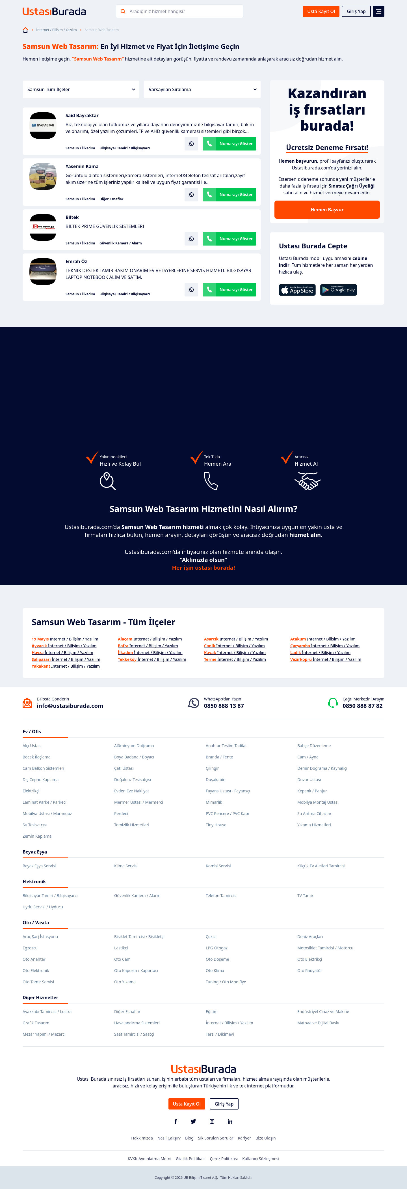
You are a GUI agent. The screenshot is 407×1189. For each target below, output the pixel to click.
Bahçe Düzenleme (314, 745)
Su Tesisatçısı (35, 824)
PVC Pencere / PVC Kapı (227, 813)
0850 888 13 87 (224, 705)
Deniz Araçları (310, 936)
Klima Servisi (126, 865)
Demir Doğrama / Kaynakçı (322, 768)
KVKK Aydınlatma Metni (149, 1158)
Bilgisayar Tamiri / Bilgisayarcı (124, 148)
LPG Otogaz (217, 948)
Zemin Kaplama (37, 836)
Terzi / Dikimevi (220, 1034)
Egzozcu (30, 948)
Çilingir (212, 768)
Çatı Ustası (124, 768)
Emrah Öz (76, 261)
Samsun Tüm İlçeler (81, 89)
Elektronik (34, 881)
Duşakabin (216, 779)
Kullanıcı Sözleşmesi (260, 1158)
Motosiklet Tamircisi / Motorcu (325, 948)
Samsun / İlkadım (80, 148)
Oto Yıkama (125, 981)
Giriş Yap (356, 11)
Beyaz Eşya (35, 852)
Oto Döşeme (217, 959)
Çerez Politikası (224, 1158)
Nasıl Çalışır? (169, 1138)
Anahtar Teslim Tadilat (226, 745)
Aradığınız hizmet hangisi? (157, 11)
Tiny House (216, 824)
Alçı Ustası (32, 745)
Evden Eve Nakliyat (131, 791)
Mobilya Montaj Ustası (318, 802)
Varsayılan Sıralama (202, 89)
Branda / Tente (219, 757)
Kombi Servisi (218, 865)
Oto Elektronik (36, 970)
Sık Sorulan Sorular (215, 1138)
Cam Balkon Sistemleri (43, 768)
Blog (189, 1138)
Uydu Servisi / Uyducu (43, 907)
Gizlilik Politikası (190, 1158)
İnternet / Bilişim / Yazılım (56, 30)
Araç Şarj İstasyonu (40, 936)
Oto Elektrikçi (309, 959)
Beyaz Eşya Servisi (39, 865)
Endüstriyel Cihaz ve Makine (323, 1011)
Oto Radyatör (309, 970)
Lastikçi (121, 948)
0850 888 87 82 (362, 705)
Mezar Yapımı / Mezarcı (44, 1034)
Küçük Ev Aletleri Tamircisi (321, 865)
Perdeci (121, 813)
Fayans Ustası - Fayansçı (228, 791)
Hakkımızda (142, 1138)
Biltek (72, 217)
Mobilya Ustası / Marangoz (47, 813)
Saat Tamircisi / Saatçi (134, 1034)
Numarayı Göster (236, 143)
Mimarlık (214, 802)
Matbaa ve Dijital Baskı (318, 1022)
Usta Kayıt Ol (321, 11)
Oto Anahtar (34, 959)
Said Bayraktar (82, 115)
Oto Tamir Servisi (38, 981)
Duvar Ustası (309, 779)
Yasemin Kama (82, 166)
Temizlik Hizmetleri (131, 824)
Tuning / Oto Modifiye (226, 981)
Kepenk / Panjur (312, 791)
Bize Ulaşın (266, 1138)
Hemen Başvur (327, 210)
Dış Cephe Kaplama (41, 779)
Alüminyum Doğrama (134, 745)
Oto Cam (122, 959)
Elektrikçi (31, 791)
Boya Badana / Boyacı (134, 757)
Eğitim (212, 1011)
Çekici (211, 936)
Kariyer (244, 1138)
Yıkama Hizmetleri (314, 824)
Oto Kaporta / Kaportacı (136, 970)
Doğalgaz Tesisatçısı (132, 779)
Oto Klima (215, 970)
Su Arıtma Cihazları (314, 813)
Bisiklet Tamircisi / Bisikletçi (139, 936)
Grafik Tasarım (36, 1022)
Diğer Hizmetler (40, 997)
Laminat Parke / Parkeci (44, 802)
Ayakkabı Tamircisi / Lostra (47, 1011)
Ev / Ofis (32, 731)
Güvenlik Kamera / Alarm (120, 243)
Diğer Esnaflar (111, 199)
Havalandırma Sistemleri (137, 1022)
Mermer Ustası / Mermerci (138, 802)
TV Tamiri (305, 895)
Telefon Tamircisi (221, 895)
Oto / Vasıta (36, 922)
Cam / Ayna (308, 757)
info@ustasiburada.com (70, 705)
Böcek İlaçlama (37, 757)
